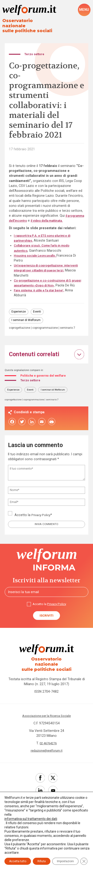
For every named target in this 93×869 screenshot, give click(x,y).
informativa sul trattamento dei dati (30, 819)
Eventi (38, 317)
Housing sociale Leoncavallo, (37, 256)
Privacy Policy (41, 526)
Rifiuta (41, 861)
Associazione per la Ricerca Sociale (46, 724)
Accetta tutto (17, 861)
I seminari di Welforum (26, 326)
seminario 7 (17, 338)
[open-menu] (84, 10)
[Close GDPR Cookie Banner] (83, 861)
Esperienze (18, 317)
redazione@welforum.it (46, 759)
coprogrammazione (47, 334)
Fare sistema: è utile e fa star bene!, (41, 296)
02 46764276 (48, 751)
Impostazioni (65, 861)
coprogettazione (20, 334)
